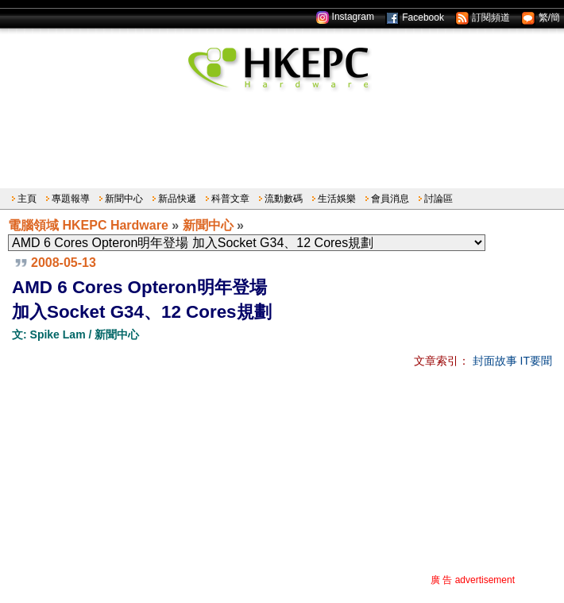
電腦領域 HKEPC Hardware (88, 225)
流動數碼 (284, 198)
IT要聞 (536, 360)
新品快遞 (177, 198)
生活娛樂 (337, 198)
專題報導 (71, 198)
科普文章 (230, 198)
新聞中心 (124, 198)
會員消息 (390, 198)
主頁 (27, 198)
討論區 (438, 198)
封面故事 (495, 360)
